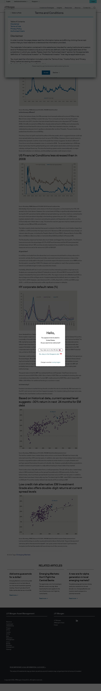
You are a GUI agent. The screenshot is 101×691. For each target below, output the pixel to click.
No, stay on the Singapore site (50, 354)
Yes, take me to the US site (50, 350)
